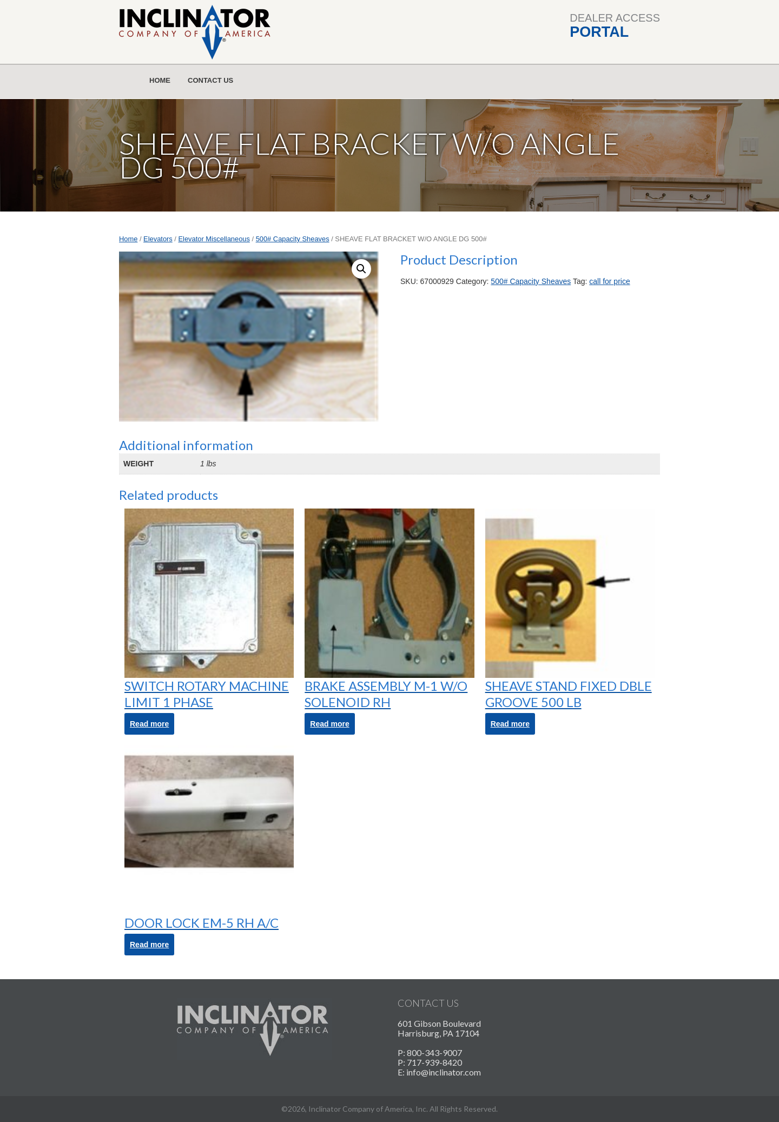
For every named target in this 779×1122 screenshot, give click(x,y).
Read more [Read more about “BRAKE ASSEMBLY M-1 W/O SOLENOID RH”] (329, 724)
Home (159, 80)
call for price (609, 281)
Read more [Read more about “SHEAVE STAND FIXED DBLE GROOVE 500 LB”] (510, 724)
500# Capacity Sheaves (292, 239)
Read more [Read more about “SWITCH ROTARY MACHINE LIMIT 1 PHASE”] (149, 724)
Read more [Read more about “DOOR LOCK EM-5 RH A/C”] (149, 944)
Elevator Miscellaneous (214, 239)
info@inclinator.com (443, 1072)
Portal (599, 32)
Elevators (158, 239)
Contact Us (210, 80)
